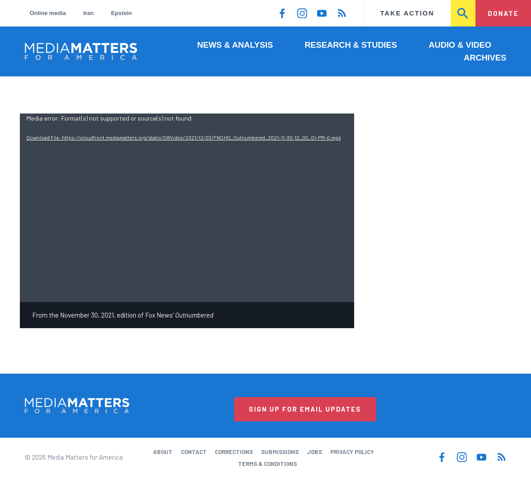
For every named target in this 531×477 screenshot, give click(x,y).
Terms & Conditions (267, 463)
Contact (194, 451)
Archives (485, 57)
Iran (88, 13)
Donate (503, 13)
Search (463, 13)
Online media (48, 13)
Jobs (314, 451)
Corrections (234, 451)
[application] (187, 208)
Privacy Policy (352, 451)
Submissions (280, 451)
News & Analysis (235, 44)
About (162, 451)
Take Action (407, 13)
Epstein (121, 13)
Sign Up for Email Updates (305, 409)
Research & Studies (351, 44)
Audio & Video (460, 44)
